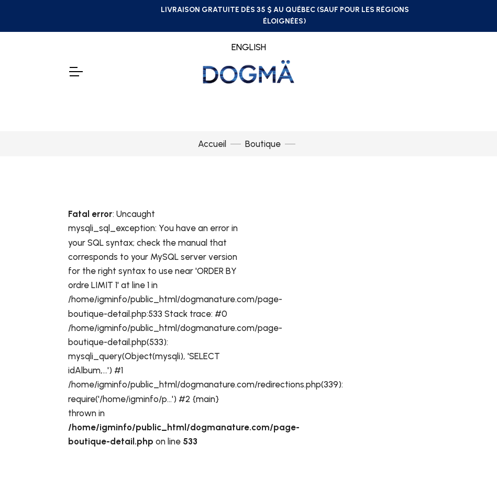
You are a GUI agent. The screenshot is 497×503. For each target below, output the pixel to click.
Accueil (212, 144)
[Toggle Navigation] (75, 71)
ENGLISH (248, 47)
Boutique (263, 144)
